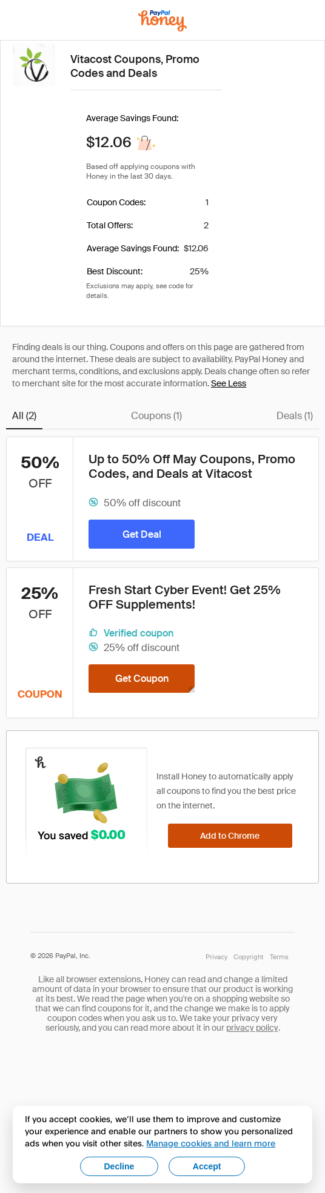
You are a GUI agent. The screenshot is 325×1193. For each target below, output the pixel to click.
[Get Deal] (142, 534)
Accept (207, 1166)
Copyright (248, 957)
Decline (119, 1166)
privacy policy (252, 1028)
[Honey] (162, 20)
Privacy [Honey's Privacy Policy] (216, 957)
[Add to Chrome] (230, 836)
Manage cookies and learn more (210, 1143)
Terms (279, 957)
